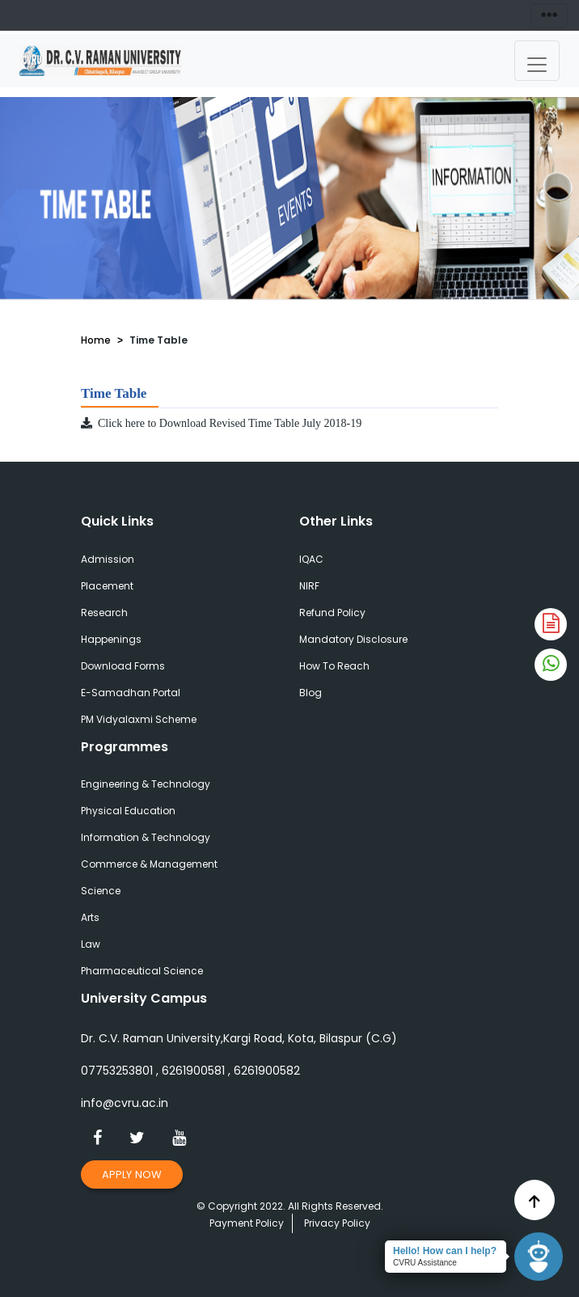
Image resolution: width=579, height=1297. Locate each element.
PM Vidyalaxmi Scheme (139, 719)
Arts (90, 917)
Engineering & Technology (145, 784)
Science (100, 891)
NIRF (309, 586)
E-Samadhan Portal (130, 692)
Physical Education (128, 810)
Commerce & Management (149, 864)
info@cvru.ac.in (124, 1103)
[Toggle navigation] (537, 60)
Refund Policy (332, 612)
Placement (107, 586)
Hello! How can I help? (445, 1251)
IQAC (311, 559)
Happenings (111, 639)
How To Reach (334, 666)
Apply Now (132, 1174)
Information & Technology (145, 837)
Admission (107, 559)
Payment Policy (246, 1223)
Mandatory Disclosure (353, 639)
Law (90, 944)
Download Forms (123, 666)
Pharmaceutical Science (142, 971)
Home (96, 340)
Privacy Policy (337, 1223)
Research (104, 612)
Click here (114, 423)
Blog (310, 692)
